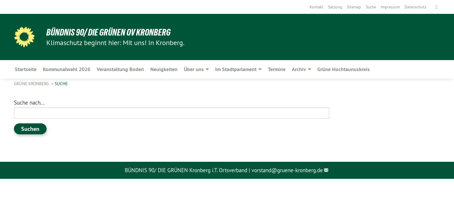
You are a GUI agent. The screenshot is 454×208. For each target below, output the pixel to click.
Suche (371, 7)
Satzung (335, 7)
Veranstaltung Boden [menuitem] (120, 69)
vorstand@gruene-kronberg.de (287, 170)
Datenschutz (415, 7)
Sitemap (354, 7)
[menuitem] (316, 7)
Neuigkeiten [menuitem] (163, 69)
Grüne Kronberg (32, 83)
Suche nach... (29, 102)
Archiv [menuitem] (299, 69)
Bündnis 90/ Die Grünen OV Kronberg (108, 32)
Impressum (390, 7)
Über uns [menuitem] (194, 69)
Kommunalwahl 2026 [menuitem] (66, 69)
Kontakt (316, 7)
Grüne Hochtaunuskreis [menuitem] (343, 69)
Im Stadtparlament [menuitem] (236, 69)
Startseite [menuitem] (25, 69)
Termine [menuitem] (276, 69)
